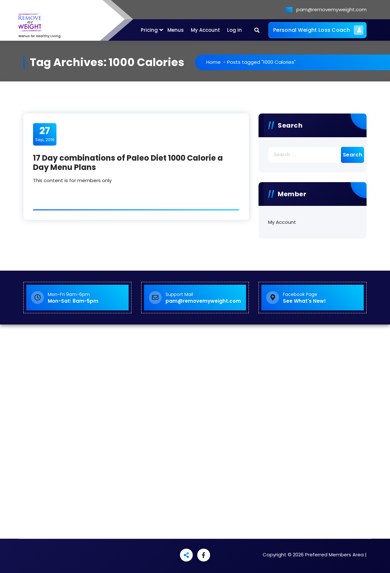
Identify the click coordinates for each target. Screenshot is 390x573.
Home (213, 62)
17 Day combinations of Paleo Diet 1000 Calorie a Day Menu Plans (128, 163)
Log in (234, 30)
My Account (205, 30)
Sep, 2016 (45, 134)
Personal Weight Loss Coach (318, 30)
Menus (175, 30)
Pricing (149, 30)
